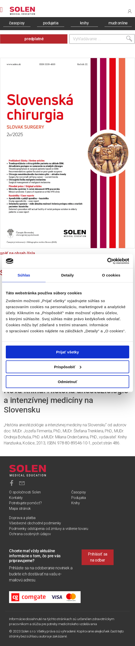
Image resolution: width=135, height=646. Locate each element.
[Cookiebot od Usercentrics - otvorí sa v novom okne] (107, 261)
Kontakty (16, 498)
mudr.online (118, 23)
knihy (84, 23)
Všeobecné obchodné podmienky (35, 523)
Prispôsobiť (67, 366)
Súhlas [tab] (24, 275)
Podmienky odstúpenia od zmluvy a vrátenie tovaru (48, 529)
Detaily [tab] (67, 275)
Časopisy (78, 492)
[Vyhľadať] (129, 38)
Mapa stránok (20, 508)
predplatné (34, 38)
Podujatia (78, 498)
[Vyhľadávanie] (102, 39)
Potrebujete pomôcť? (25, 503)
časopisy (17, 23)
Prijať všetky (67, 352)
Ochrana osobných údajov (30, 534)
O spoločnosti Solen (25, 492)
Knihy (75, 503)
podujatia (50, 23)
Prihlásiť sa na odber (97, 557)
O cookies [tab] (111, 275)
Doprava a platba (22, 518)
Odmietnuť (67, 381)
